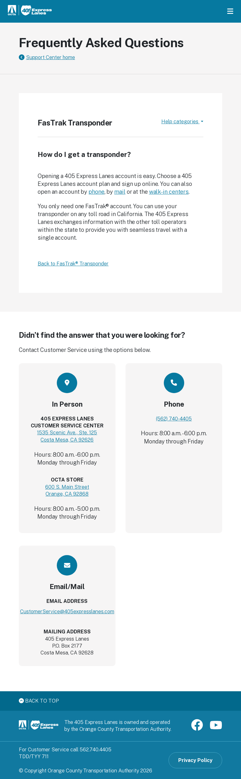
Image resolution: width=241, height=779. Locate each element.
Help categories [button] (180, 122)
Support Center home (50, 57)
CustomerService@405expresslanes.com (67, 612)
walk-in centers (169, 191)
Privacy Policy (195, 760)
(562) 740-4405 (174, 419)
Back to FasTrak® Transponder (73, 264)
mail (120, 191)
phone (96, 191)
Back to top (39, 701)
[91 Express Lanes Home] (30, 11)
